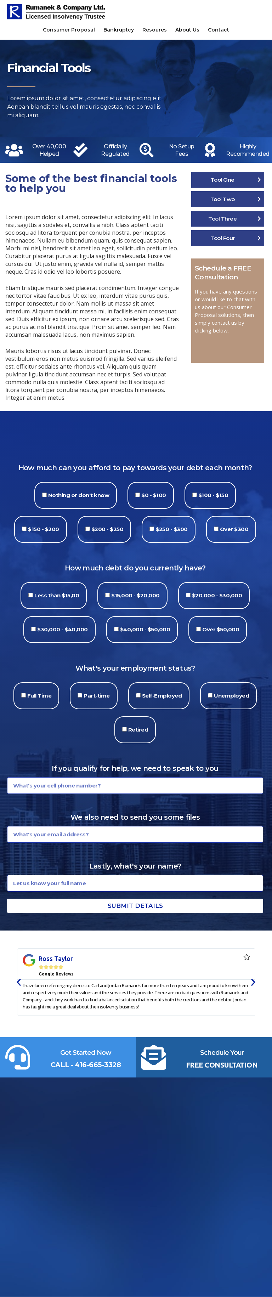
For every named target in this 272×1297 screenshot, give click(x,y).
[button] (18, 982)
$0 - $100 (153, 495)
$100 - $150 (213, 495)
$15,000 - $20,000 (135, 595)
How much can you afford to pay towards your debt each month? (135, 467)
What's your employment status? (135, 668)
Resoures (154, 30)
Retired (138, 729)
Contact (218, 30)
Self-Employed (162, 695)
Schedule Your (222, 1053)
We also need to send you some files (135, 817)
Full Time (39, 695)
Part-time (97, 695)
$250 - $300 (171, 529)
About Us (187, 30)
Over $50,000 (220, 629)
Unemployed (231, 695)
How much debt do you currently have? (135, 568)
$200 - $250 (107, 529)
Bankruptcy (118, 30)
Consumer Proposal (69, 30)
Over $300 (234, 529)
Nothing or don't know (78, 495)
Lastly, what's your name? (135, 866)
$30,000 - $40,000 (62, 629)
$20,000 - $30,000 (217, 595)
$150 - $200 (43, 529)
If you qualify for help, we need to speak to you (135, 768)
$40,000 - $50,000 (145, 629)
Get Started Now (85, 1053)
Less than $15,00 (56, 595)
